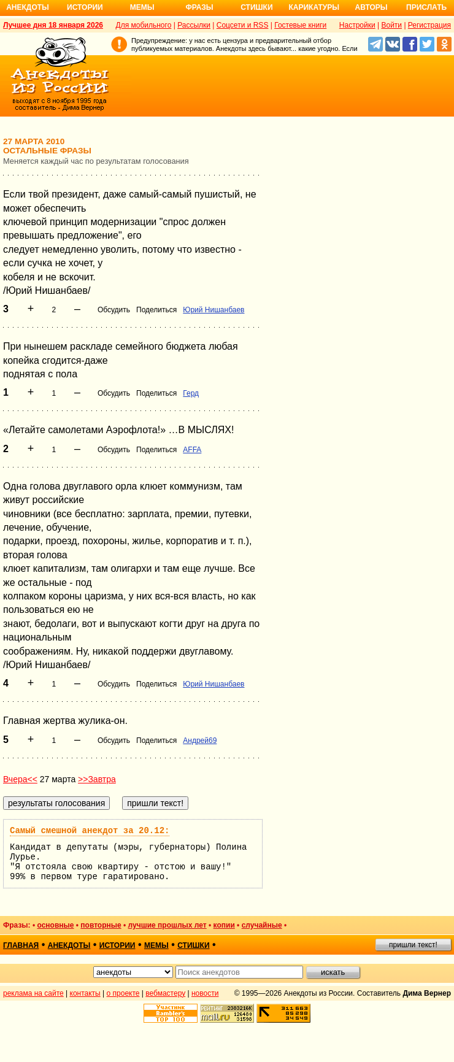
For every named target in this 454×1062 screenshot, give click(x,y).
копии (224, 925)
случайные (262, 925)
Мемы (142, 7)
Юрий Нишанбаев (213, 310)
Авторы (371, 7)
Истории (85, 7)
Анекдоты (27, 7)
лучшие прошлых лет (167, 925)
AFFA (192, 449)
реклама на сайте (33, 993)
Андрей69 (200, 740)
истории (117, 945)
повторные (100, 925)
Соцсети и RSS (243, 25)
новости (204, 993)
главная (21, 945)
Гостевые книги (300, 25)
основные (55, 925)
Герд (191, 393)
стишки (193, 945)
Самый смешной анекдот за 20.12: (89, 831)
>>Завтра (97, 779)
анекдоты (69, 945)
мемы (156, 945)
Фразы (199, 7)
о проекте (123, 993)
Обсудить (114, 310)
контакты (85, 993)
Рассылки (193, 25)
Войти (391, 25)
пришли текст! (413, 945)
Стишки (256, 7)
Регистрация (429, 25)
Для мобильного (144, 25)
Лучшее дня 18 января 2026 (53, 25)
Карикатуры (313, 7)
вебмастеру (165, 993)
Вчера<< (20, 779)
